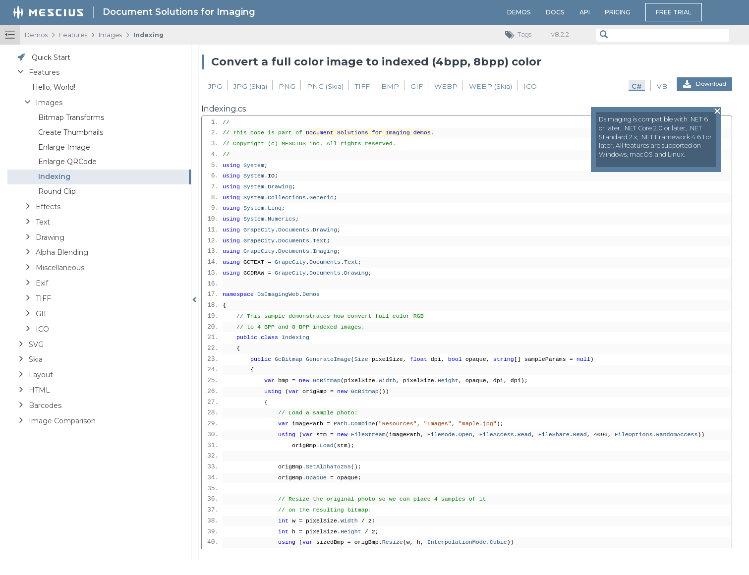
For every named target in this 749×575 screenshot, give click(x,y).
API (584, 12)
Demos (519, 12)
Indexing (148, 35)
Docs (555, 12)
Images (110, 35)
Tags (520, 35)
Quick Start (51, 57)
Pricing (618, 12)
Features (73, 35)
